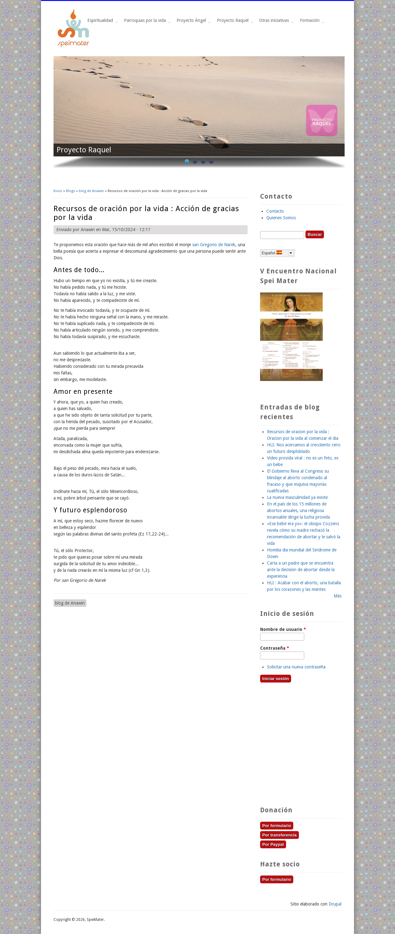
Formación (311, 22)
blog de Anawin (91, 191)
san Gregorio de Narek (213, 244)
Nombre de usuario (283, 629)
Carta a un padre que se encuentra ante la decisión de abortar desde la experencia (301, 570)
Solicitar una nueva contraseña (296, 666)
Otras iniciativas (275, 22)
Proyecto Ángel (192, 22)
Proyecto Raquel (234, 22)
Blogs (70, 191)
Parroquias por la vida (146, 22)
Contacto (275, 211)
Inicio (58, 191)
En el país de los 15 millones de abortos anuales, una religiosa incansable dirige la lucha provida (298, 510)
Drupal (335, 903)
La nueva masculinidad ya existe (297, 497)
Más (337, 595)
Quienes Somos (281, 217)
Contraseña (274, 648)
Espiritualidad (101, 22)
